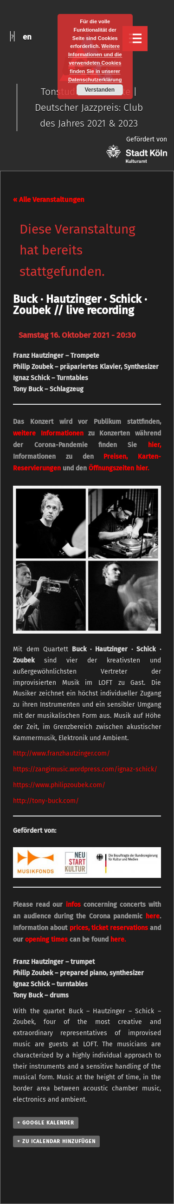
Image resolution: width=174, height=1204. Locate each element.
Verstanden (99, 90)
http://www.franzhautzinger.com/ (61, 753)
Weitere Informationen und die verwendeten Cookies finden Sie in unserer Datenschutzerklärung (95, 62)
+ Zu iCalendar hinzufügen (56, 1141)
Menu (135, 38)
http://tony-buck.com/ (46, 801)
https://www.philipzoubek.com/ (59, 785)
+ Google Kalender (45, 1123)
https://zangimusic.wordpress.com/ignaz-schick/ (85, 769)
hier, (154, 445)
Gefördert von (136, 149)
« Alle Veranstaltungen (48, 199)
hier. (142, 468)
